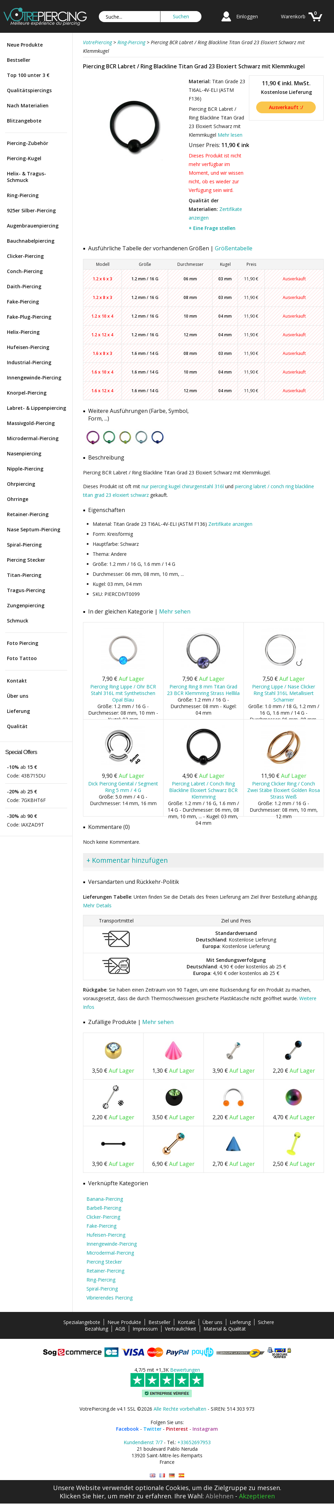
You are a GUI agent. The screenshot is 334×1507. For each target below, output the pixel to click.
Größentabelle (233, 248)
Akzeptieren (257, 1496)
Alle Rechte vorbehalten (180, 1408)
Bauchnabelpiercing (30, 241)
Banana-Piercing (104, 1199)
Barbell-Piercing (103, 1208)
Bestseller (18, 60)
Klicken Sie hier (82, 1496)
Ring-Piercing (23, 195)
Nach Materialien (28, 105)
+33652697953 (194, 1442)
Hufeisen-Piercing (28, 347)
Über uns (17, 696)
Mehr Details (97, 905)
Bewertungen (185, 1369)
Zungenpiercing (25, 605)
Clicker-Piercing (25, 256)
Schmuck (17, 620)
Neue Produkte (25, 44)
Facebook (127, 1429)
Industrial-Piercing (29, 362)
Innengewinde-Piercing (34, 377)
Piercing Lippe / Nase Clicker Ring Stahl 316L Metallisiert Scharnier (283, 693)
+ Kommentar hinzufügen (127, 860)
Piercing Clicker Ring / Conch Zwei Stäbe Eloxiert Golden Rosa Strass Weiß (283, 790)
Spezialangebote (81, 1322)
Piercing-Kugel (24, 158)
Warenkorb (293, 16)
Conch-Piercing (25, 271)
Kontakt (17, 680)
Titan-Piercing (24, 575)
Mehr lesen (230, 135)
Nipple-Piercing (25, 468)
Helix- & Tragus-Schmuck (26, 176)
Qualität (17, 726)
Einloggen (247, 16)
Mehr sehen (174, 611)
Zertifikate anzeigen (230, 524)
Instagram (205, 1429)
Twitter (152, 1429)
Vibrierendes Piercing (109, 1297)
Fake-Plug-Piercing (29, 316)
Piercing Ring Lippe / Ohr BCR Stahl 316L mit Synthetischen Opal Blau (123, 693)
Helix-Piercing (23, 332)
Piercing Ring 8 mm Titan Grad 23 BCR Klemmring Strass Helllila (203, 689)
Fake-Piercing (23, 301)
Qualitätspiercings (29, 90)
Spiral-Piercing (24, 544)
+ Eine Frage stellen (212, 228)
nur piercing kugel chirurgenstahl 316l (183, 486)
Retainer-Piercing (28, 514)
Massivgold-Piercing (31, 423)
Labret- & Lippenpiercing (36, 408)
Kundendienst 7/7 (143, 1442)
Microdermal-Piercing (33, 438)
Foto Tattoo (22, 658)
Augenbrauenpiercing (33, 225)
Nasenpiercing (24, 453)
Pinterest (177, 1429)
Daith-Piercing (24, 286)
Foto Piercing (22, 643)
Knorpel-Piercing (26, 392)
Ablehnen (219, 1496)
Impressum (145, 1328)
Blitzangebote (24, 120)
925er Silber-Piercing (31, 210)
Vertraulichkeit (180, 1328)
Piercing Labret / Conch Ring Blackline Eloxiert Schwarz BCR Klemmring (203, 790)
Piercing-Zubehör (27, 143)
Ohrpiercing (21, 484)
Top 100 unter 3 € (28, 75)
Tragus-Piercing (26, 590)
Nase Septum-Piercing (33, 529)
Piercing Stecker (26, 560)
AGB (120, 1328)
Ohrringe (17, 499)
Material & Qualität (224, 1328)
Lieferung (18, 711)
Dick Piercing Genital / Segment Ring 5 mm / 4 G (123, 786)
